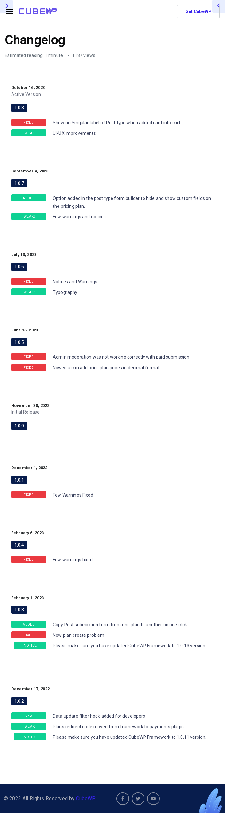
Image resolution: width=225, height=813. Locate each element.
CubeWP (86, 798)
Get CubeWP (198, 11)
